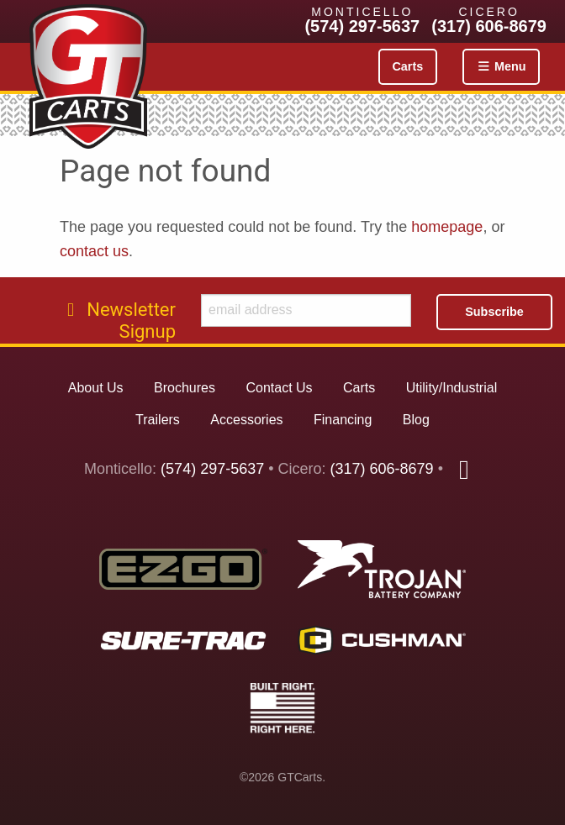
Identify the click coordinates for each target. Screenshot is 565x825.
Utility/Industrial (451, 388)
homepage (447, 226)
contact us (94, 251)
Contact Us (279, 388)
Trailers (157, 419)
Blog (416, 419)
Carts (407, 66)
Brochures (184, 388)
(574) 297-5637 (362, 26)
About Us (96, 388)
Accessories (246, 419)
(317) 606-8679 (489, 26)
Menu (501, 66)
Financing (343, 419)
